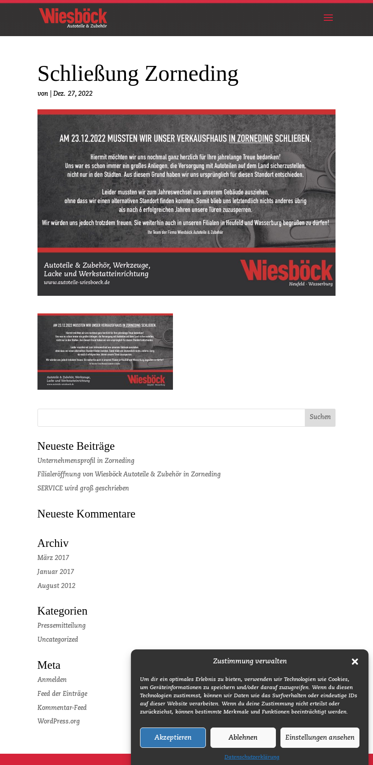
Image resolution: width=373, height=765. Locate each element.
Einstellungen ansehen (319, 743)
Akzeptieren (172, 743)
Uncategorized (57, 640)
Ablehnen (242, 743)
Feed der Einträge (62, 694)
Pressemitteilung (61, 626)
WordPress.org (58, 721)
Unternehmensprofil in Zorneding (86, 461)
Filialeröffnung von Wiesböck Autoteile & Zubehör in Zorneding (129, 474)
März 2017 (53, 558)
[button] (354, 667)
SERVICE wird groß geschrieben (83, 488)
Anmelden (52, 680)
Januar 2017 (55, 572)
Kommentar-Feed (62, 708)
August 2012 (56, 586)
